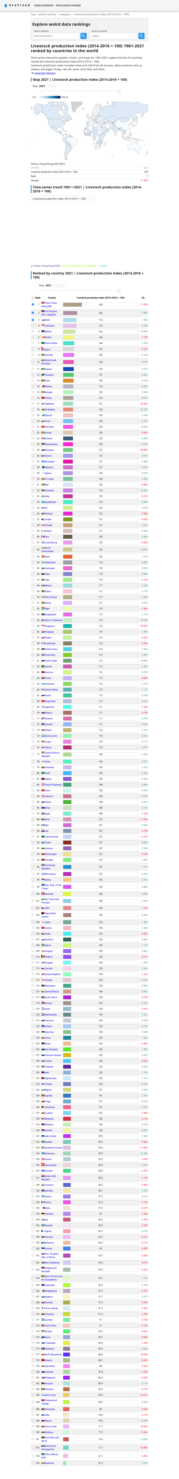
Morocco (48, 672)
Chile (46, 908)
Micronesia (49, 874)
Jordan (47, 519)
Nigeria (48, 1090)
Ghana (47, 591)
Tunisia (48, 928)
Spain (47, 556)
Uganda (48, 1095)
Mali (46, 484)
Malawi (48, 331)
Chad (47, 380)
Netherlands (50, 1014)
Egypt (47, 813)
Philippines (49, 1377)
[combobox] (34, 36)
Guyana (48, 369)
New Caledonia (52, 1262)
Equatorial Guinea (53, 1147)
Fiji (45, 508)
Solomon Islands (52, 1055)
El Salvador (50, 1343)
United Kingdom (52, 974)
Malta (47, 1208)
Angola (47, 779)
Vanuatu (48, 1383)
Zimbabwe (49, 409)
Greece (47, 1196)
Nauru (47, 1337)
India (46, 496)
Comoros (49, 1185)
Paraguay (49, 632)
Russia (47, 695)
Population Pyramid (68, 5)
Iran (46, 1219)
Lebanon (48, 796)
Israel (47, 1009)
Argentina (49, 707)
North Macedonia (53, 1354)
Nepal (47, 349)
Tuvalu (47, 842)
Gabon (47, 945)
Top (33, 14)
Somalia (48, 1171)
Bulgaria (48, 1296)
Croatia (48, 1061)
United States (51, 689)
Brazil (47, 773)
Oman (47, 421)
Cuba (47, 1415)
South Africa (50, 997)
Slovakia (48, 1302)
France (47, 1202)
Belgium (48, 957)
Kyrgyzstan (49, 701)
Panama (48, 718)
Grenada (48, 355)
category (65, 14)
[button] (48, 86)
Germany (48, 1214)
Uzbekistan (49, 562)
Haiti (46, 1072)
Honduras (49, 684)
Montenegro (50, 854)
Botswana (49, 1153)
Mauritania (49, 986)
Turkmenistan (51, 836)
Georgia (48, 980)
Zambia (48, 666)
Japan (47, 922)
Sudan (47, 933)
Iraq (46, 831)
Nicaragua (49, 461)
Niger (47, 608)
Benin (47, 819)
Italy (46, 825)
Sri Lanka (49, 479)
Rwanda (48, 1225)
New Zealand (51, 1049)
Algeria (47, 1231)
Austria (47, 1159)
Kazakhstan (50, 502)
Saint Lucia (49, 1395)
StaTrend (19, 5)
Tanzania (48, 375)
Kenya (47, 1043)
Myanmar (49, 1463)
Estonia (48, 1248)
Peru (46, 536)
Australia (48, 1372)
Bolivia (47, 603)
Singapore (49, 626)
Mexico (48, 585)
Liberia (47, 747)
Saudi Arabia (50, 343)
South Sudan (50, 660)
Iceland (48, 1026)
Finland (48, 1084)
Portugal (48, 860)
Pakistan (48, 467)
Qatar (47, 320)
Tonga (47, 1101)
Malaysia (48, 1118)
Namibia (48, 1190)
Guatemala (49, 643)
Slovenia (48, 939)
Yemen (47, 678)
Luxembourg (50, 542)
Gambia (48, 1130)
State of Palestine (53, 620)
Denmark (48, 894)
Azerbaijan (49, 568)
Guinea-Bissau (51, 991)
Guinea (47, 432)
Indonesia (49, 325)
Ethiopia (48, 513)
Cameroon (49, 1107)
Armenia (48, 1237)
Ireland (47, 531)
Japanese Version (45, 73)
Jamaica (48, 848)
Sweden (48, 1142)
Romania (48, 1389)
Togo (46, 579)
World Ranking (43, 5)
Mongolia (49, 450)
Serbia (47, 880)
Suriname (49, 490)
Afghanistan (50, 1078)
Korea (47, 761)
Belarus (48, 712)
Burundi (48, 438)
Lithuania (49, 1314)
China (47, 790)
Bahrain (48, 386)
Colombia (49, 767)
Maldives (48, 1124)
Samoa (47, 1420)
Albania (48, 1360)
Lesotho (48, 1320)
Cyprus (47, 473)
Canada (48, 525)
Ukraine (48, 1331)
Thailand (48, 1066)
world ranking (47, 14)
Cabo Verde (50, 1136)
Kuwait (47, 456)
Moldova (48, 1432)
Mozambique (51, 444)
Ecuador (48, 1113)
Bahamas (49, 1242)
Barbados (49, 1348)
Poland (47, 637)
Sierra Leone (50, 736)
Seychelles (49, 1366)
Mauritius (49, 1032)
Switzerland (50, 1165)
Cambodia (49, 1285)
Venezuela (49, 1409)
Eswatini (48, 724)
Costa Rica (49, 655)
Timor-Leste (50, 1426)
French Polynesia (53, 784)
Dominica (49, 1020)
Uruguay (48, 962)
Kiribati (47, 730)
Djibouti (48, 415)
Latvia (47, 1038)
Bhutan (47, 337)
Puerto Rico (50, 1325)
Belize (47, 808)
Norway (48, 1003)
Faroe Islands (51, 1308)
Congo (47, 741)
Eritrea (47, 802)
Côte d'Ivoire (50, 597)
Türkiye (48, 398)
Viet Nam (49, 427)
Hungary (48, 951)
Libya (47, 574)
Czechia (48, 968)
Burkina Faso (51, 649)
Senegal (48, 392)
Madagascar (50, 1291)
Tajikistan (49, 403)
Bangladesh (50, 614)
